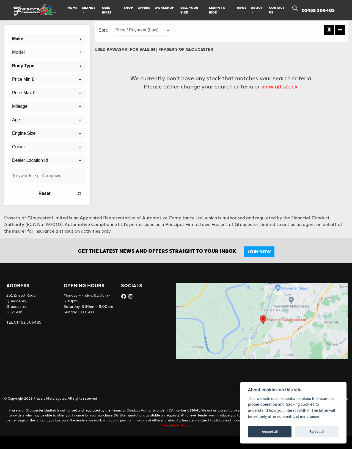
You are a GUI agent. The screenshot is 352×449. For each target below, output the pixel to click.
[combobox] (47, 39)
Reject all (316, 431)
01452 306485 (318, 10)
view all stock (279, 86)
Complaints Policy (176, 425)
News (241, 7)
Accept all (270, 431)
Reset (59, 193)
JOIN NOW (259, 251)
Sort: (103, 30)
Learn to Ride (217, 10)
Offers (144, 7)
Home (72, 7)
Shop (128, 7)
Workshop (164, 7)
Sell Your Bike (189, 10)
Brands (88, 7)
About (256, 7)
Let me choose (306, 416)
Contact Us (276, 10)
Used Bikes (106, 10)
